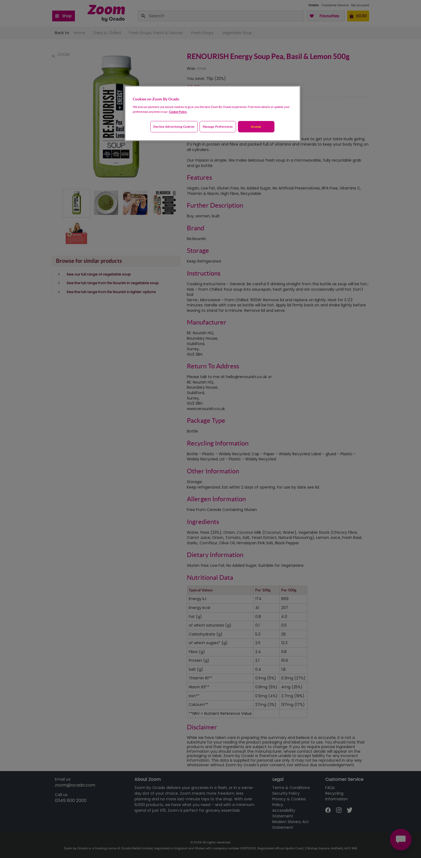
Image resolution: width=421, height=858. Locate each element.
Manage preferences (218, 126)
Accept (256, 126)
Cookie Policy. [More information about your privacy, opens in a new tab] (178, 111)
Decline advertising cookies (173, 126)
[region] (212, 113)
